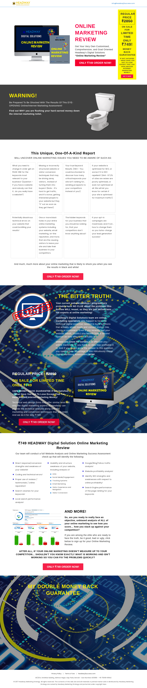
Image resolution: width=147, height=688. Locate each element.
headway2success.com (86, 674)
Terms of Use (70, 674)
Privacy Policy (57, 674)
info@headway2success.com (123, 3)
